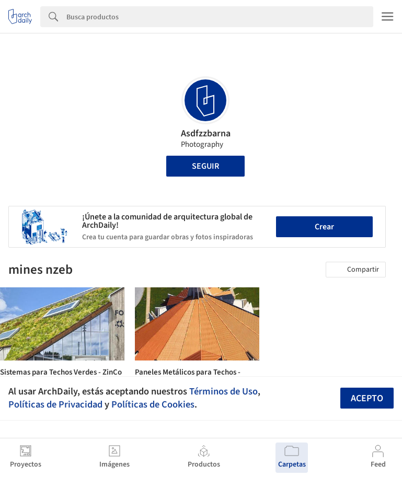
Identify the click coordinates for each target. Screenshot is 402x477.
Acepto (367, 398)
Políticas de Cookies (152, 404)
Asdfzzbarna (206, 133)
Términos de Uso (223, 391)
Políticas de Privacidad (55, 404)
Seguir (205, 166)
